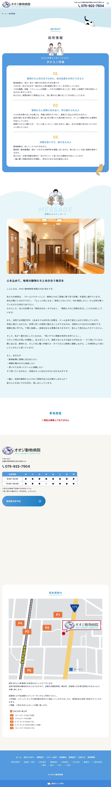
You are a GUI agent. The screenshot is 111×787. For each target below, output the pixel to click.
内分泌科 (76, 762)
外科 (59, 765)
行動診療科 (97, 762)
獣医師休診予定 (14, 501)
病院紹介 (40, 757)
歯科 (52, 765)
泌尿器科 (65, 762)
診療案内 (63, 757)
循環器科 (53, 762)
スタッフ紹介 (51, 757)
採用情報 (12, 14)
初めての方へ (29, 757)
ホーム (4, 14)
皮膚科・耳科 (29, 762)
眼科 (44, 765)
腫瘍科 (86, 762)
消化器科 (42, 762)
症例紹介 (72, 757)
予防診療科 (15, 762)
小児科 (68, 765)
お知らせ (82, 757)
